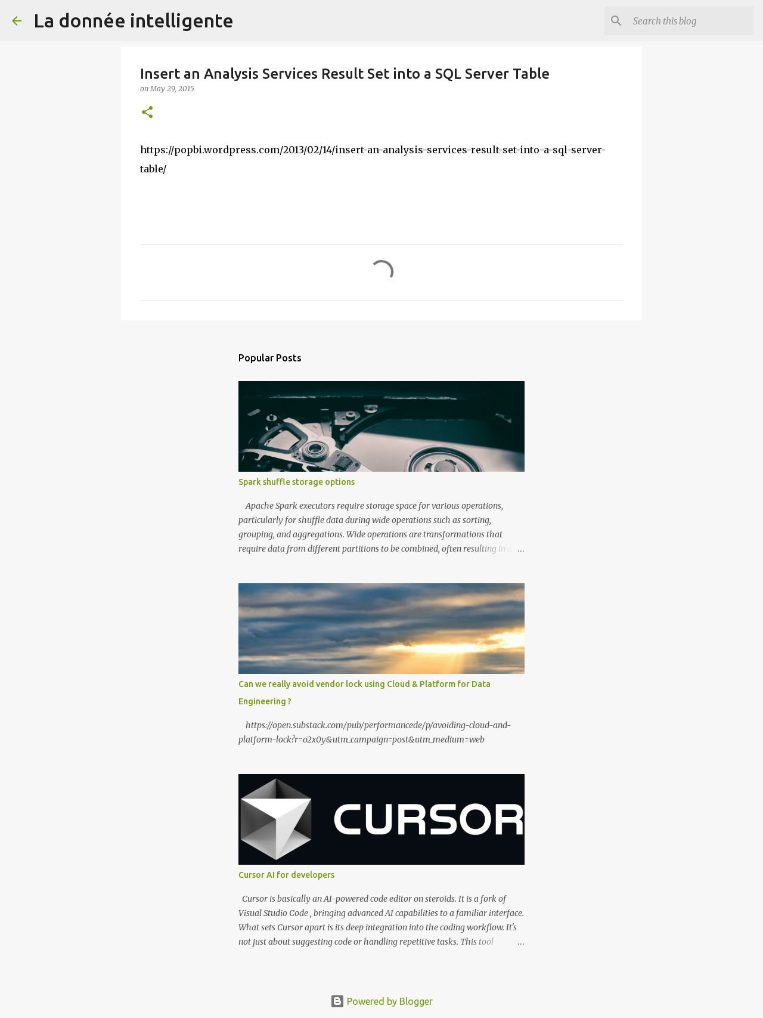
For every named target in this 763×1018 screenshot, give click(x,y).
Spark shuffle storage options (296, 482)
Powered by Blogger (381, 1001)
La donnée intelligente (133, 20)
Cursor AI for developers (286, 875)
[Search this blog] (690, 21)
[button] (147, 113)
